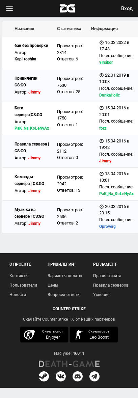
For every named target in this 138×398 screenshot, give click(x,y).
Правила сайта (107, 275)
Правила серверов (111, 285)
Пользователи (23, 285)
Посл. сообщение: (116, 55)
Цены (53, 285)
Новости (17, 294)
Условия (101, 294)
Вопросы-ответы (64, 294)
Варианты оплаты (65, 275)
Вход (127, 8)
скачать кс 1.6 (92, 334)
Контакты (19, 275)
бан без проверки (31, 45)
